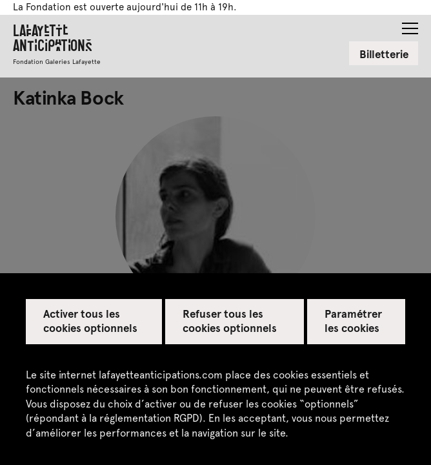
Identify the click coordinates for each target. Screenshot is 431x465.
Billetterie (383, 53)
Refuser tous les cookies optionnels (230, 320)
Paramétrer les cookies (353, 320)
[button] (410, 24)
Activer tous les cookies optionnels (90, 320)
